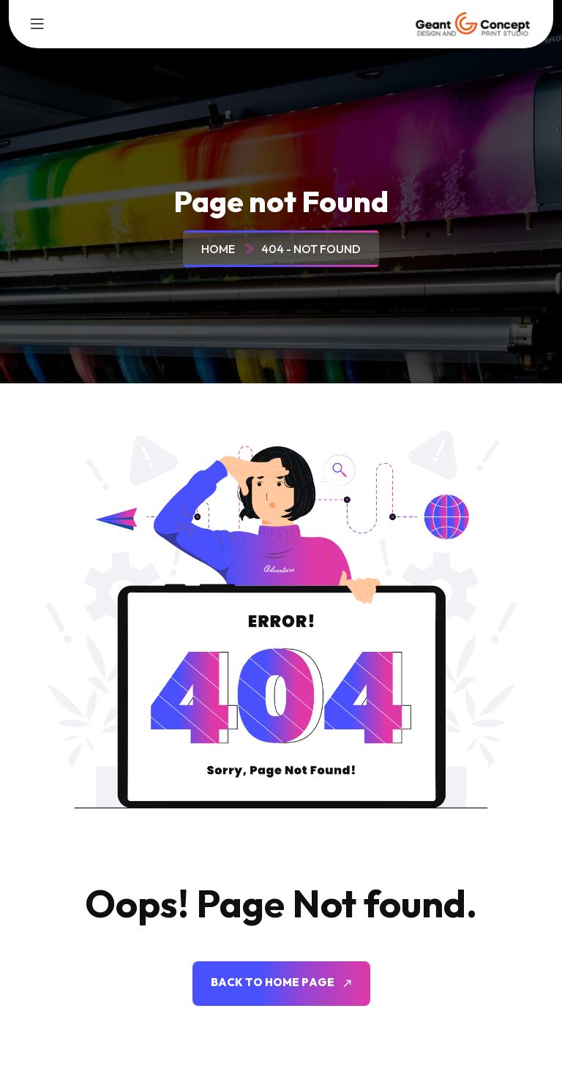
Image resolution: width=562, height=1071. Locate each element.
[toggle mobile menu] (37, 24)
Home (220, 248)
